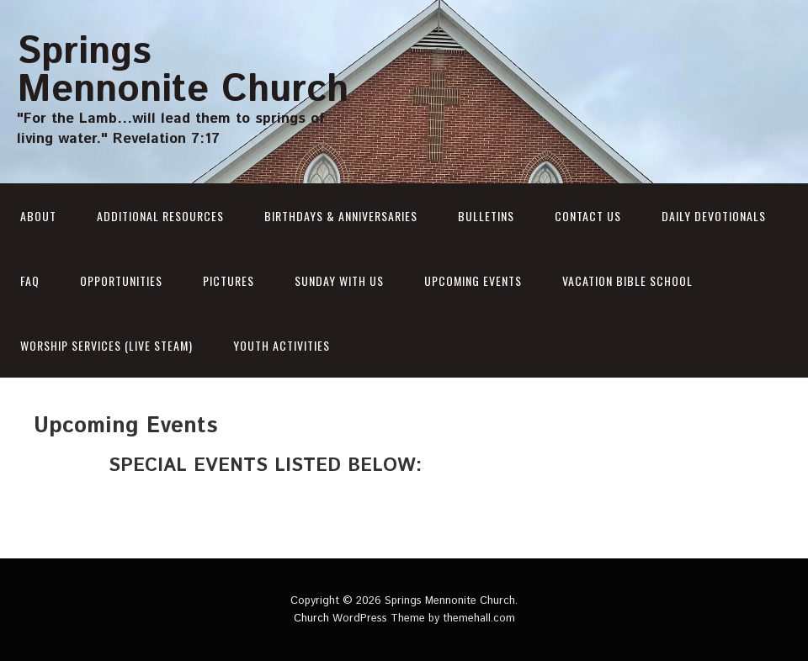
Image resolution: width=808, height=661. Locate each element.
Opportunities (121, 280)
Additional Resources (160, 216)
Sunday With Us (339, 280)
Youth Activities (281, 345)
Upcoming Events (473, 280)
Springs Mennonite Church (182, 71)
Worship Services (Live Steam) (106, 345)
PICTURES (228, 280)
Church (311, 619)
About (38, 216)
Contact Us (588, 216)
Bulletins (486, 216)
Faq (30, 280)
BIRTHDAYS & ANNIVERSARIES (340, 216)
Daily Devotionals (714, 216)
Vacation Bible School (627, 280)
